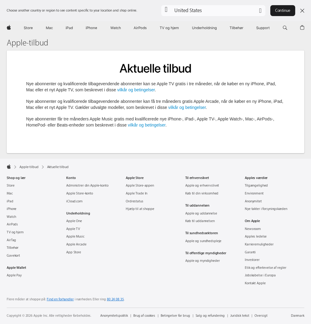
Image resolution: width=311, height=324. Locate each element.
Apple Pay (14, 275)
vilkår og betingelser (136, 89)
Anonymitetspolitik (114, 316)
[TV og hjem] (169, 28)
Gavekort (13, 256)
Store (10, 185)
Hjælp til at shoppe (140, 209)
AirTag (11, 240)
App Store (73, 252)
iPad (10, 201)
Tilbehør (13, 248)
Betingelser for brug (175, 316)
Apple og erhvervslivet (202, 185)
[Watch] (115, 28)
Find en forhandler (60, 299)
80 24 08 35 (115, 299)
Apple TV (73, 229)
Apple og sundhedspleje (203, 241)
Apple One (74, 221)
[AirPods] (140, 28)
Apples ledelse (256, 236)
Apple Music (75, 236)
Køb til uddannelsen (200, 221)
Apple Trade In (136, 193)
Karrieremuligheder (259, 244)
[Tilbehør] (236, 28)
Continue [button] (282, 10)
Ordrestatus (134, 201)
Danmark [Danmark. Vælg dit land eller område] (297, 316)
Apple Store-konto (79, 193)
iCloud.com (74, 201)
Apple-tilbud (27, 43)
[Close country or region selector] (302, 10)
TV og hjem (15, 232)
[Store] (28, 28)
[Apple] (8, 28)
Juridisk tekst (239, 316)
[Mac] (49, 28)
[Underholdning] (204, 28)
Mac (10, 193)
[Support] (263, 28)
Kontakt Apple (255, 283)
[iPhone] (91, 28)
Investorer (252, 260)
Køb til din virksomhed (201, 193)
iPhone (11, 209)
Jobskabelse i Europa (260, 275)
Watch (11, 217)
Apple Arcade (76, 244)
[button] (213, 10)
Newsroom (253, 229)
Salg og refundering (210, 316)
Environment (254, 193)
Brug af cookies (144, 316)
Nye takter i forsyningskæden (266, 209)
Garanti (250, 252)
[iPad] (69, 28)
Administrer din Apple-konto (87, 185)
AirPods (12, 224)
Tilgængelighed (256, 185)
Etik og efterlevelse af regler (265, 268)
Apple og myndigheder (202, 261)
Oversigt (261, 316)
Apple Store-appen (140, 185)
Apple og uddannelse (201, 213)
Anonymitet (253, 201)
